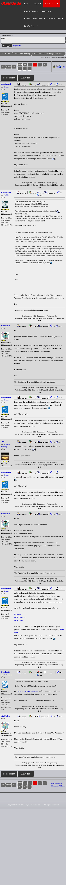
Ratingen (6, 87)
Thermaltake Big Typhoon (27, 691)
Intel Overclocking (22, 54)
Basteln (45, 11)
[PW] (33, 42)
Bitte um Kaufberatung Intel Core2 (48, 54)
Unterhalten (54, 19)
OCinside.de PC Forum (58, 786)
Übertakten (50, 4)
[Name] (33, 38)
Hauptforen (30, 11)
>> (29, 68)
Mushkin (17, 614)
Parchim (6, 195)
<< (25, 64)
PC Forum (6, 54)
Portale (28, 26)
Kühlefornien (8, 675)
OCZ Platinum (20, 617)
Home (27, 4)
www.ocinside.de (35, 805)
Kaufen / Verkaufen (33, 19)
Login (36, 4)
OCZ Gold (18, 620)
